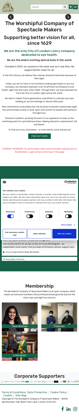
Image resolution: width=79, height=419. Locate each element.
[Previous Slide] (11, 17)
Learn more (18, 252)
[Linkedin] (68, 409)
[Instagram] (75, 409)
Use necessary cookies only (14, 233)
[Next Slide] (68, 17)
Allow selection (39, 234)
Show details (66, 225)
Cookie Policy (58, 392)
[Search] (47, 7)
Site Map (21, 395)
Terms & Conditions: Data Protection (24, 392)
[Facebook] (62, 409)
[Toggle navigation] (75, 7)
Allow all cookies (64, 234)
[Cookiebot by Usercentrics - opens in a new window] (66, 182)
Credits (7, 395)
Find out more (39, 136)
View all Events (32, 252)
